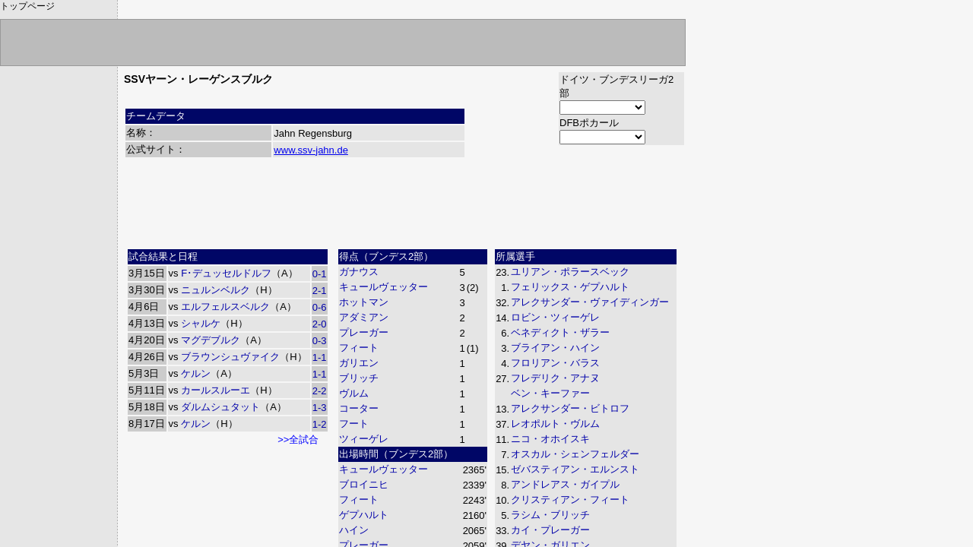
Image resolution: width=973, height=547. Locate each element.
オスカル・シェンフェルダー (575, 454)
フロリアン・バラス (555, 362)
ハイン (354, 530)
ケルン (196, 373)
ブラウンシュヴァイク (230, 356)
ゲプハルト (363, 514)
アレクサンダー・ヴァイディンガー (590, 302)
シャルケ (200, 323)
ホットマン (363, 302)
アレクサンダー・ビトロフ (570, 408)
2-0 (319, 324)
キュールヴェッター (383, 286)
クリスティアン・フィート (570, 499)
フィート (359, 347)
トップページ (27, 6)
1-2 (319, 424)
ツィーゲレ (363, 438)
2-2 (319, 391)
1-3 (319, 407)
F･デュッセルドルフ (226, 273)
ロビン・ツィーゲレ (555, 317)
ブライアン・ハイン (555, 347)
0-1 (319, 274)
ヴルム (354, 393)
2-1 (319, 290)
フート (354, 423)
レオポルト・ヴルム (555, 423)
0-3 (319, 340)
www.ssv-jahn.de (311, 150)
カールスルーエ (215, 390)
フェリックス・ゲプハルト (570, 286)
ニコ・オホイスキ (550, 438)
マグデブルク (210, 340)
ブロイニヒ (363, 484)
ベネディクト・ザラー (560, 332)
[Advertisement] (404, 209)
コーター (359, 408)
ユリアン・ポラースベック (570, 271)
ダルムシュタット (220, 407)
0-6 (319, 307)
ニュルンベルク (215, 290)
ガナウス (359, 271)
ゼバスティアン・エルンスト (575, 469)
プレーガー (363, 332)
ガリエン (359, 362)
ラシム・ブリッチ (550, 514)
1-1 (319, 357)
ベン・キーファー (550, 393)
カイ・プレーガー (550, 530)
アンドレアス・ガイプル (565, 484)
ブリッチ (359, 378)
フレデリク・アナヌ (555, 378)
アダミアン (363, 317)
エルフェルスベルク (225, 306)
